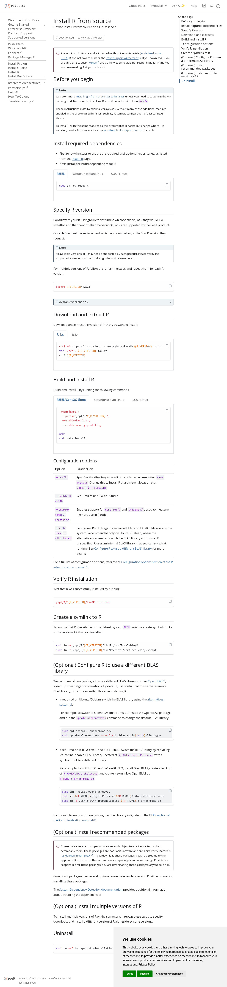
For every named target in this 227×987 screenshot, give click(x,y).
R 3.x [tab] (75, 334)
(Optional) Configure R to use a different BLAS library (201, 59)
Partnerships (18, 88)
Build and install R (193, 39)
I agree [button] (129, 973)
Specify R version (192, 30)
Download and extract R (197, 35)
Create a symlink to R (195, 53)
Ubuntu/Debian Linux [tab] (88, 174)
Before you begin (193, 21)
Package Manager (21, 57)
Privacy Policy (146, 964)
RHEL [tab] (61, 174)
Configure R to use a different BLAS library (123, 548)
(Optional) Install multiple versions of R (199, 74)
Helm (13, 92)
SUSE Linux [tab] (119, 174)
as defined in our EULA (76, 855)
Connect (14, 53)
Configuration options (198, 44)
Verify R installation (194, 48)
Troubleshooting (21, 101)
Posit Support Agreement (122, 58)
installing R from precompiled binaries (100, 96)
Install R (77, 159)
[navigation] (25, 24)
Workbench (17, 48)
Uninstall (188, 81)
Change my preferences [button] (169, 973)
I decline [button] (144, 973)
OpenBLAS (155, 681)
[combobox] (218, 6)
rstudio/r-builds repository (121, 130)
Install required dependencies (201, 26)
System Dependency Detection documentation (90, 889)
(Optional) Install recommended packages (198, 67)
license (92, 62)
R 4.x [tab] (60, 334)
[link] (146, 964)
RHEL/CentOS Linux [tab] (71, 400)
